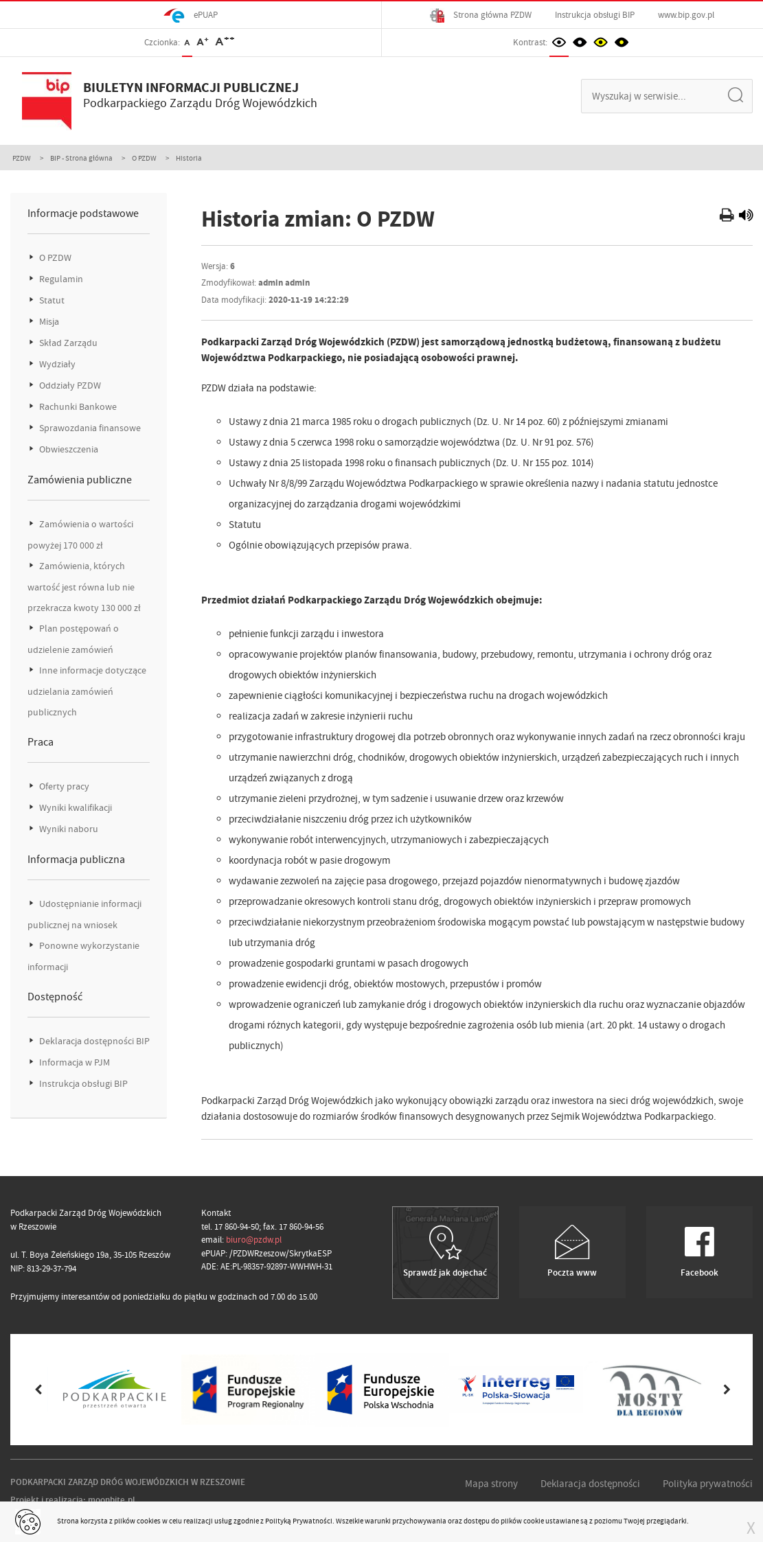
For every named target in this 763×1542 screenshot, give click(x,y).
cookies (149, 1521)
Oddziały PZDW (69, 385)
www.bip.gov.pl (686, 15)
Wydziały (56, 364)
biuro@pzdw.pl (254, 1239)
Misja (48, 321)
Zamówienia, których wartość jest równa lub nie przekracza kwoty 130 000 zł (84, 587)
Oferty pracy (63, 786)
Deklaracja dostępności (590, 1484)
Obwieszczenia (67, 449)
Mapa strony (491, 1484)
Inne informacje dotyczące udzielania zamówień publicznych (86, 691)
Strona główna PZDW (481, 15)
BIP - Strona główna (81, 158)
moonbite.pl (111, 1500)
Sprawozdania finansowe (89, 428)
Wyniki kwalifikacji (74, 808)
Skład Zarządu (67, 343)
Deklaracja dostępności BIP (93, 1041)
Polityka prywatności (708, 1484)
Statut (51, 300)
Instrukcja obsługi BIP (595, 15)
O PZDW (144, 158)
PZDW (21, 158)
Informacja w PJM (73, 1062)
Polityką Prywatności (298, 1521)
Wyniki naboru (67, 829)
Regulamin (60, 279)
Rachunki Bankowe (77, 407)
